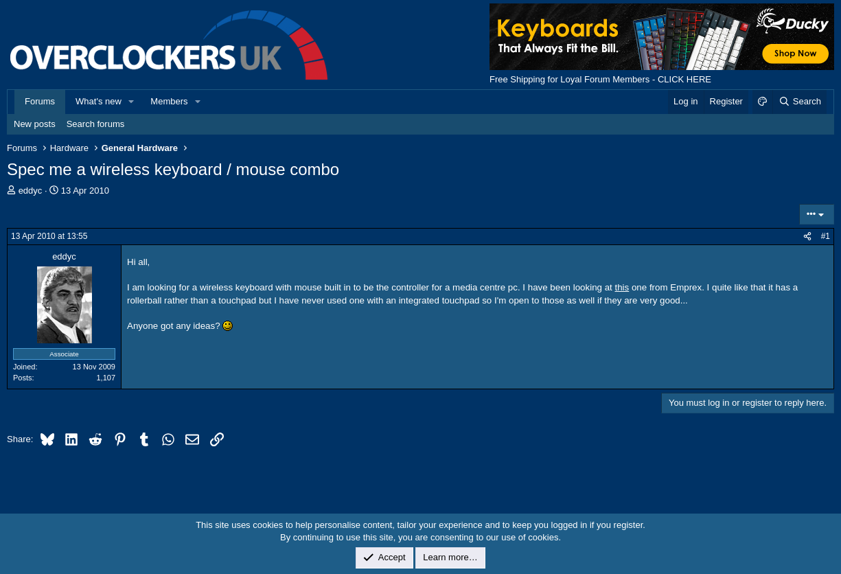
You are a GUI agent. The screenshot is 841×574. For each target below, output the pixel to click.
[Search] (799, 101)
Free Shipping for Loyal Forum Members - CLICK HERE (600, 79)
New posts (35, 124)
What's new (99, 101)
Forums (40, 101)
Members (168, 101)
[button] (132, 101)
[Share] (807, 236)
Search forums (96, 124)
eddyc (31, 190)
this (621, 287)
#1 (825, 236)
